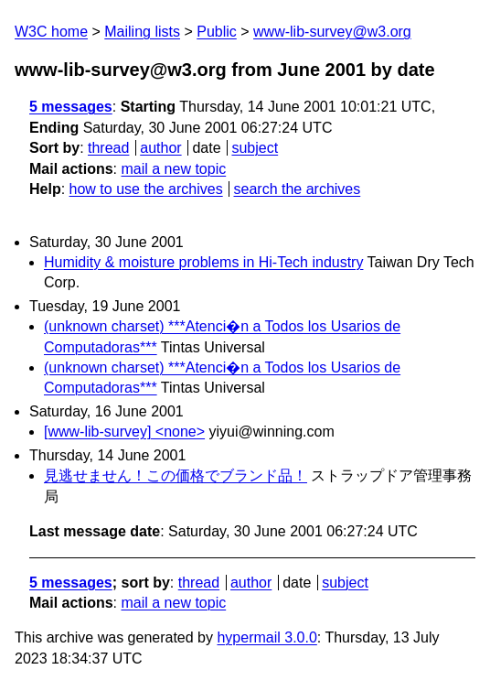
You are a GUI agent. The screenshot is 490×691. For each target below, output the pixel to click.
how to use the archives (146, 189)
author (160, 148)
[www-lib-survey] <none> (124, 431)
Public (217, 31)
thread (108, 148)
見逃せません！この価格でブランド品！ (175, 475)
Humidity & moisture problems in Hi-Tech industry (203, 262)
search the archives (297, 189)
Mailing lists (142, 31)
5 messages (70, 106)
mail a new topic (173, 169)
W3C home (51, 31)
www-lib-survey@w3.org (332, 31)
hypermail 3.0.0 (266, 637)
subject (254, 148)
